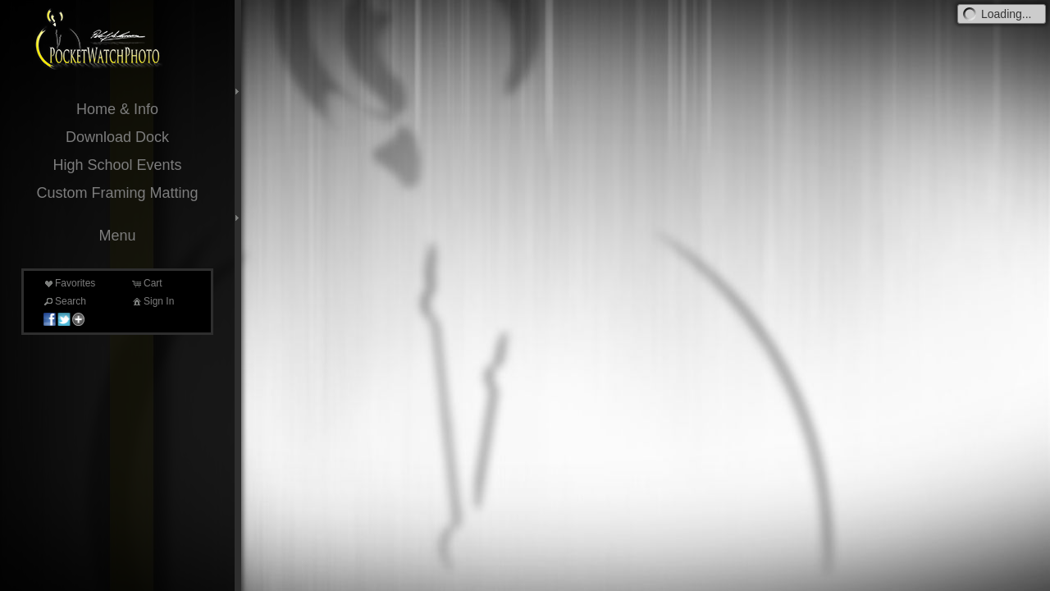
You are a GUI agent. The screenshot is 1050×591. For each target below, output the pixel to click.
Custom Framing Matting (117, 193)
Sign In (152, 301)
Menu (116, 235)
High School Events (116, 165)
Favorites (68, 283)
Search (64, 301)
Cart (146, 283)
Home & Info (117, 109)
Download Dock (117, 137)
